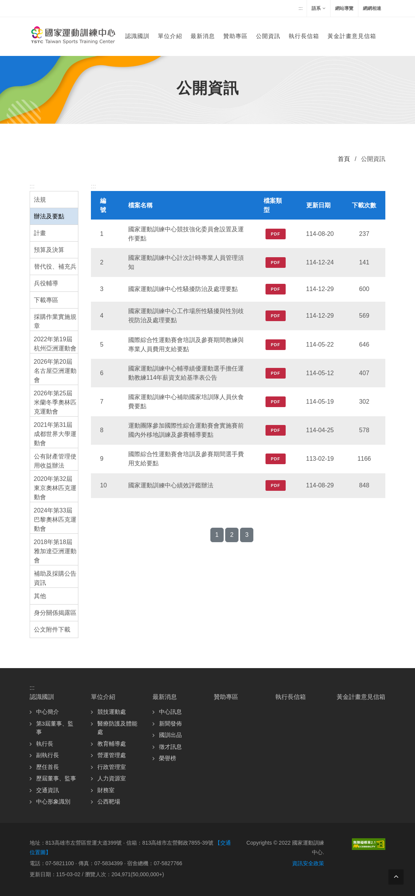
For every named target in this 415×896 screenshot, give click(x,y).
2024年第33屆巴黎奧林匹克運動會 (55, 519)
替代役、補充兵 (55, 266)
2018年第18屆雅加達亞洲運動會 (55, 551)
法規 (40, 199)
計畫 (40, 233)
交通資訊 (47, 790)
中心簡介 (47, 711)
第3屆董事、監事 (54, 727)
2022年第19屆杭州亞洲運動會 (55, 344)
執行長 (44, 743)
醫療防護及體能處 (117, 727)
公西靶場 (108, 801)
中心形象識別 (53, 801)
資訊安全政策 (308, 863)
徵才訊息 (170, 746)
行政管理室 (111, 767)
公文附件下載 (52, 629)
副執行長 (47, 755)
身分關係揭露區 (55, 613)
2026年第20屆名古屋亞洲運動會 (55, 370)
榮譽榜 (167, 758)
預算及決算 (49, 250)
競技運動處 (111, 711)
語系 (319, 8)
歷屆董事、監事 (56, 778)
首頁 (344, 159)
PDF (275, 234)
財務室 (105, 790)
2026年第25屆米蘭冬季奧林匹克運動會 (55, 402)
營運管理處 (111, 755)
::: (301, 8)
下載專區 (46, 300)
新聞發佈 (170, 723)
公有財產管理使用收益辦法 (55, 461)
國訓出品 (170, 735)
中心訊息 (170, 711)
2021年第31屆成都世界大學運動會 (55, 434)
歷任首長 (47, 767)
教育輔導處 (111, 743)
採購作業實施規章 (55, 321)
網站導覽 (344, 8)
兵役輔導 (46, 283)
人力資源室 (111, 778)
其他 (40, 596)
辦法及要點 (49, 216)
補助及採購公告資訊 (55, 578)
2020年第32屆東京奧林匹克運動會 (55, 488)
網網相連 (372, 8)
